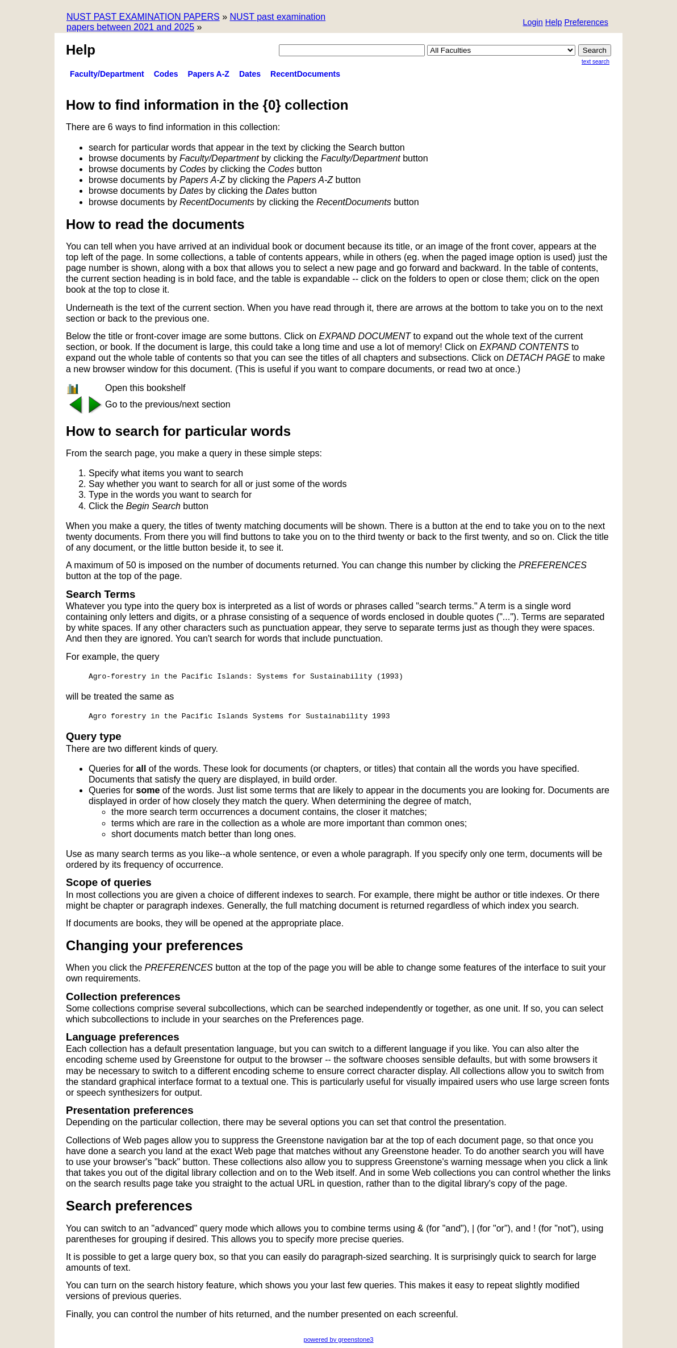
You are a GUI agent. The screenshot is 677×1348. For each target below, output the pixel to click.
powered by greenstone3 (338, 1339)
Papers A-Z (208, 73)
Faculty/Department (107, 73)
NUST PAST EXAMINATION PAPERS (143, 17)
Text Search (595, 62)
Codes (166, 73)
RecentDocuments (305, 73)
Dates (250, 73)
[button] (586, 23)
